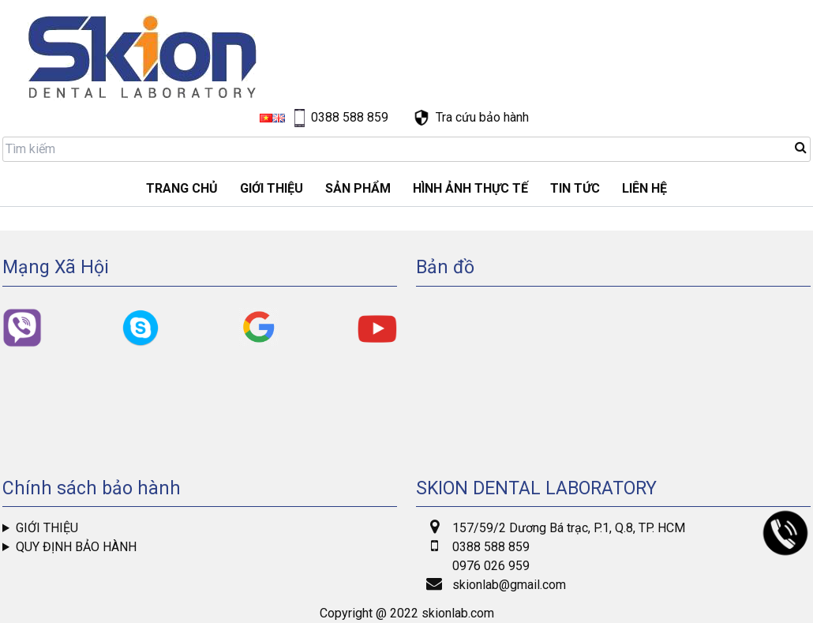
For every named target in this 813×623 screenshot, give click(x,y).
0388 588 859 (491, 546)
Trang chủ (182, 188)
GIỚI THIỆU (271, 188)
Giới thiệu (47, 527)
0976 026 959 (491, 565)
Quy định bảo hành (76, 546)
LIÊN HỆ (644, 188)
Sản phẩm (358, 188)
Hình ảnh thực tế (470, 188)
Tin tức (575, 188)
